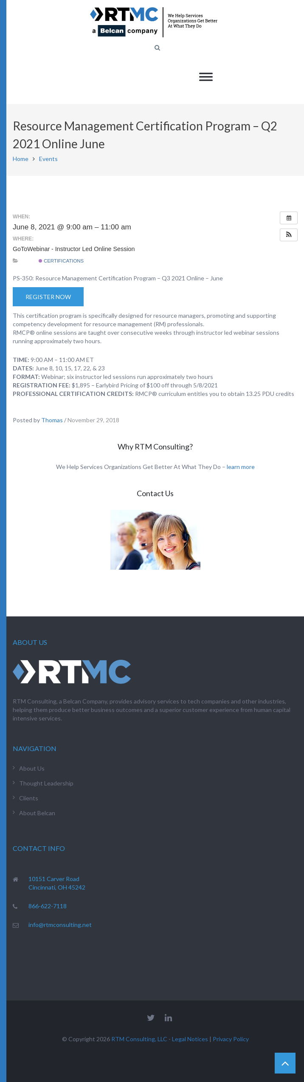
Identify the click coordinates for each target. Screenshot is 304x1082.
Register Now (48, 296)
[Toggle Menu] (206, 76)
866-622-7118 (47, 906)
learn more (241, 466)
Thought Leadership (46, 783)
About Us (32, 768)
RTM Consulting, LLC (139, 1038)
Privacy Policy (231, 1038)
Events (48, 158)
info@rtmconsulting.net (60, 924)
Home (20, 158)
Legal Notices (190, 1038)
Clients (28, 798)
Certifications (61, 260)
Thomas (52, 420)
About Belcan (37, 812)
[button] (288, 235)
